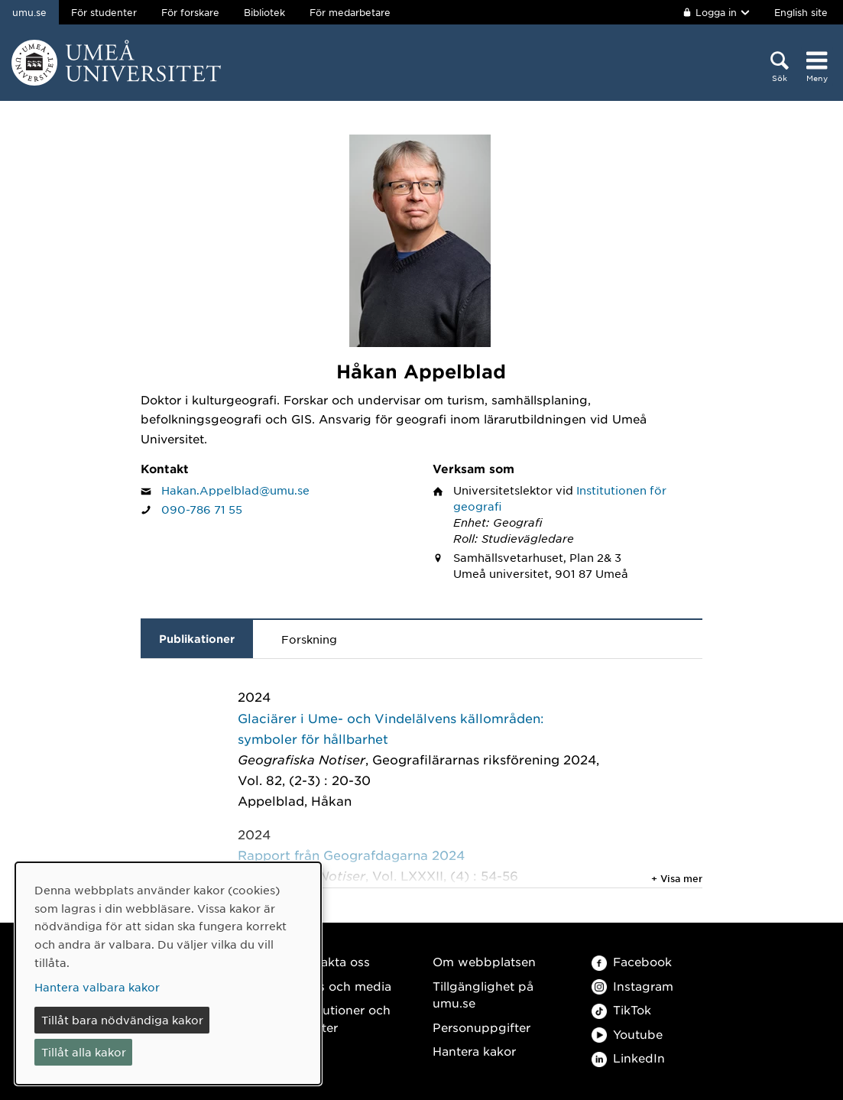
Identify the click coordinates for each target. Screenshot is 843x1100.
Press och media (342, 985)
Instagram (632, 985)
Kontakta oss (331, 961)
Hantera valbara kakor (97, 987)
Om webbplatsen (484, 961)
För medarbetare (350, 12)
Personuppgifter (481, 1027)
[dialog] (168, 973)
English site (801, 12)
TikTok (621, 1009)
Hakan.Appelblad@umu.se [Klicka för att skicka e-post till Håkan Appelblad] (235, 490)
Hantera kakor (474, 1050)
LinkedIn (628, 1057)
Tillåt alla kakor (83, 1052)
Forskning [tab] (309, 639)
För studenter (104, 12)
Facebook (632, 961)
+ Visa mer (676, 878)
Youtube (627, 1034)
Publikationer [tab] (197, 638)
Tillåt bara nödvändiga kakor (122, 1020)
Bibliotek (264, 12)
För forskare (190, 12)
